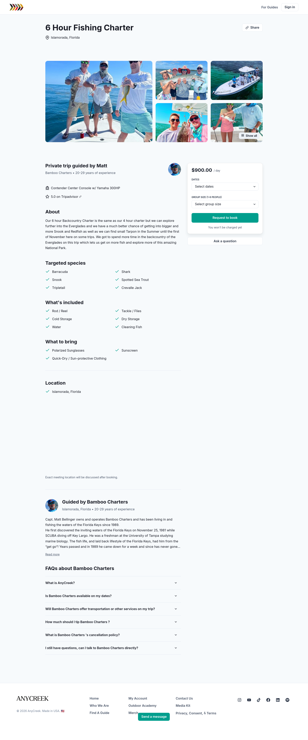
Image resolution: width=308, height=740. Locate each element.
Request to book (225, 218)
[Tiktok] (259, 700)
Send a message (154, 717)
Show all (249, 135)
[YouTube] (249, 700)
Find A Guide (99, 713)
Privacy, (182, 713)
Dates (195, 179)
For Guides (269, 7)
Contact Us (184, 698)
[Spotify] (287, 700)
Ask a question (225, 241)
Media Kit (183, 706)
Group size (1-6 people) (207, 197)
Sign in (290, 7)
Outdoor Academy (142, 706)
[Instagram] (239, 700)
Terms (211, 713)
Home (94, 698)
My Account (137, 698)
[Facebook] (268, 700)
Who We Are (99, 706)
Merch (133, 713)
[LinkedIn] (278, 700)
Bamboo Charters (59, 173)
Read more (52, 554)
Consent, (196, 713)
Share (252, 27)
